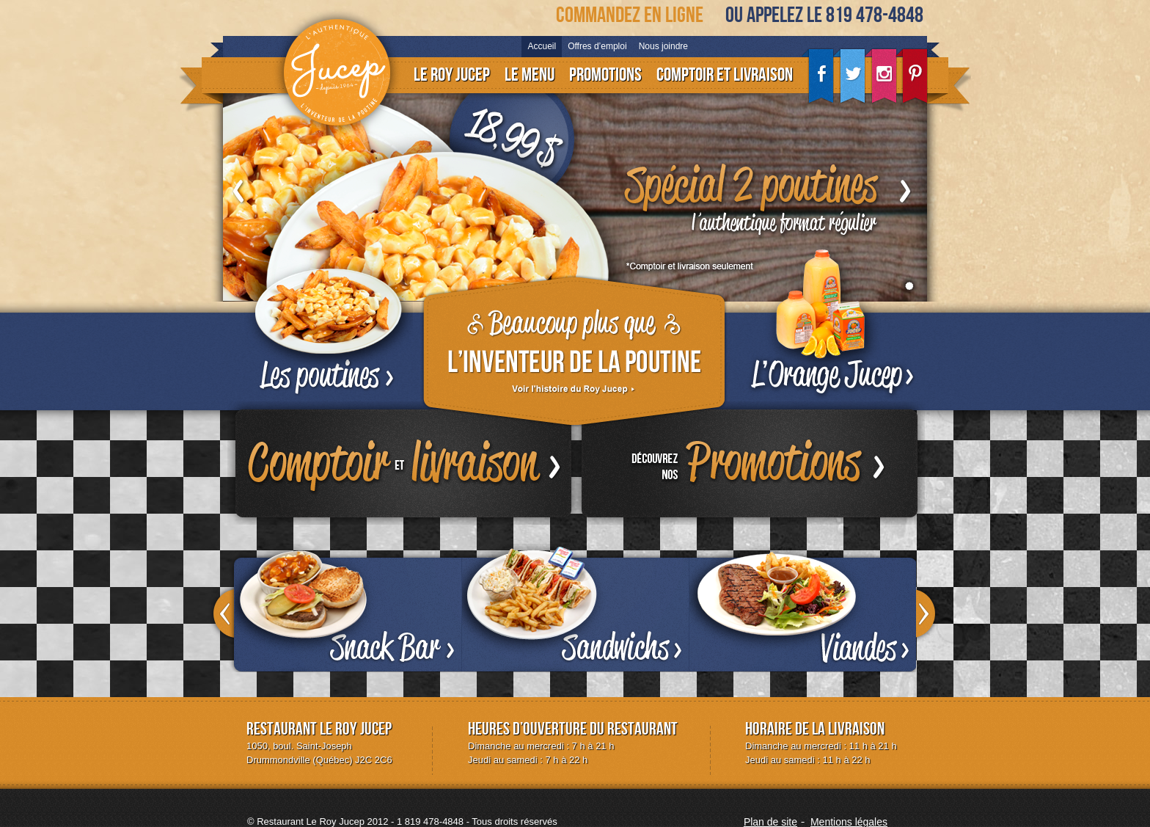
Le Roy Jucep (452, 75)
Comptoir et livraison (724, 75)
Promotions (605, 75)
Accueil (541, 46)
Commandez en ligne (629, 15)
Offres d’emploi (597, 46)
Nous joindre (663, 46)
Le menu (529, 75)
